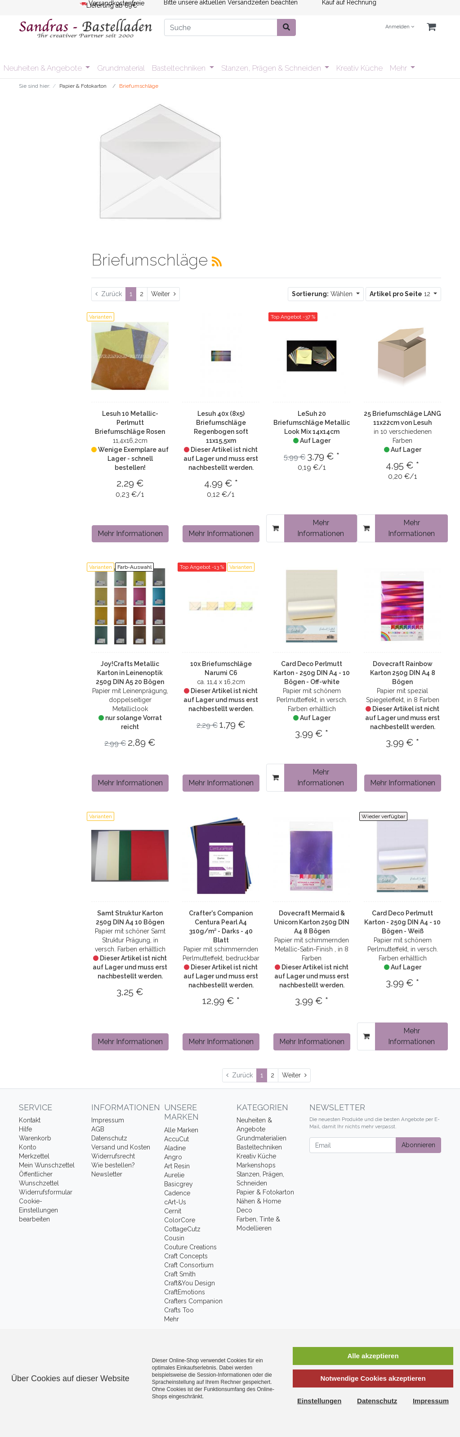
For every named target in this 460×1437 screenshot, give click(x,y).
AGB (97, 1129)
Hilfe (25, 1129)
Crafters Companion (193, 1301)
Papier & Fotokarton (265, 1192)
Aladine (175, 1148)
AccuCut (176, 1139)
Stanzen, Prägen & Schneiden (272, 67)
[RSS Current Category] (217, 261)
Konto (27, 1147)
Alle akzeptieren (372, 1356)
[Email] (352, 1145)
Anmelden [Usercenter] (399, 27)
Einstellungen (319, 1401)
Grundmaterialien (261, 1138)
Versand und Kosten (120, 1147)
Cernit (172, 1211)
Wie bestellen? (113, 1165)
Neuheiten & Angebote (44, 67)
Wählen (323, 293)
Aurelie (174, 1175)
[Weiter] (163, 294)
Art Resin (177, 1166)
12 (401, 293)
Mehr (399, 67)
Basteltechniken (179, 67)
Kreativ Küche (359, 67)
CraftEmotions (184, 1292)
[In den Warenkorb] (275, 528)
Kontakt (29, 1120)
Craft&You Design (189, 1283)
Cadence (177, 1193)
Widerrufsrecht (113, 1156)
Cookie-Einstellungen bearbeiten (38, 1210)
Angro (173, 1157)
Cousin (174, 1238)
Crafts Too (179, 1310)
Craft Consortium (189, 1265)
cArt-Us (175, 1202)
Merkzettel (34, 1156)
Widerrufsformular (45, 1192)
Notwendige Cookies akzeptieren (372, 1378)
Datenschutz (109, 1138)
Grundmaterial (121, 67)
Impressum (107, 1120)
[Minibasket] (431, 27)
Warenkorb (35, 1138)
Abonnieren (418, 1145)
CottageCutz (182, 1229)
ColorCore (179, 1220)
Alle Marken (181, 1130)
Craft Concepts (186, 1256)
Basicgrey (178, 1184)
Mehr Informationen (130, 533)
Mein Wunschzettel (47, 1165)
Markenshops (256, 1165)
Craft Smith (180, 1274)
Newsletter (106, 1174)
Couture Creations (190, 1247)
